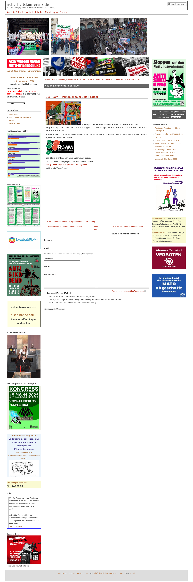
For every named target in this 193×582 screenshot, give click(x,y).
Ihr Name (48, 240)
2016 (49, 222)
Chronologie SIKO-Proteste (20, 117)
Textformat (51, 293)
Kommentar (50, 274)
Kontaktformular (81, 573)
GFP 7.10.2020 (16, 526)
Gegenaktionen (76, 222)
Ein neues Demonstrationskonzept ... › (130, 227)
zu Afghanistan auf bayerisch (66, 165)
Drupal (132, 573)
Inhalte (39, 12)
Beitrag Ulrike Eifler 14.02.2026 (167, 140)
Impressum (62, 573)
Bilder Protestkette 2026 (164, 156)
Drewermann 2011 (159, 218)
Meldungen (51, 12)
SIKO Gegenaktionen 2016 (69, 79)
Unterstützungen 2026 (24, 81)
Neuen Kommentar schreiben (125, 234)
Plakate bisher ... (15, 124)
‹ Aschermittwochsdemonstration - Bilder (64, 227)
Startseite (48, 259)
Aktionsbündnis (60, 222)
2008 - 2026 (49, 79)
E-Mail (46, 248)
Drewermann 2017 (159, 232)
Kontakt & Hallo (15, 12)
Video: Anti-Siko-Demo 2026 (166, 159)
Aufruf (29, 12)
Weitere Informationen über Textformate (128, 291)
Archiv (11, 121)
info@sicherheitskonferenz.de (105, 573)
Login (121, 573)
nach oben (96, 228)
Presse (64, 12)
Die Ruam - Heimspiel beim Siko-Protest (72, 96)
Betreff (47, 267)
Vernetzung (90, 222)
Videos (71, 573)
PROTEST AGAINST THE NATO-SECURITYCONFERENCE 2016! (112, 79)
